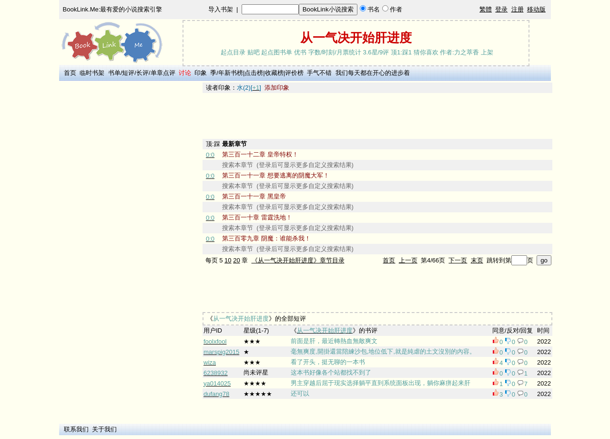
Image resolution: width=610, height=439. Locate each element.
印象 (200, 72)
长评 (142, 72)
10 (227, 260)
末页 (477, 260)
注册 (517, 9)
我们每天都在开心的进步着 (373, 72)
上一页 (408, 260)
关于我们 (104, 429)
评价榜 (294, 72)
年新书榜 (230, 72)
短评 (128, 72)
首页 (70, 72)
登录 (501, 9)
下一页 (457, 260)
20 (236, 260)
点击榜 (253, 72)
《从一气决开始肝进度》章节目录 (298, 260)
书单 (114, 72)
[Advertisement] (129, 226)
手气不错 (319, 72)
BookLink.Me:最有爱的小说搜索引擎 (113, 9)
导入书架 (220, 9)
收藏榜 (274, 72)
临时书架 (92, 72)
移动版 (536, 9)
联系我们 (76, 429)
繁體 (485, 9)
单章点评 (163, 72)
